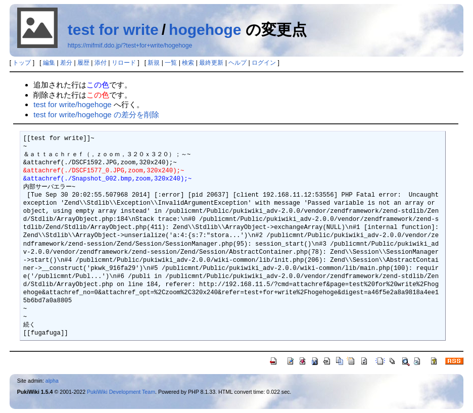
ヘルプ (237, 62)
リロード (124, 62)
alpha (52, 381)
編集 (49, 62)
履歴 (83, 62)
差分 (66, 62)
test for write (113, 29)
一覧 (171, 62)
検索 (188, 62)
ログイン (264, 62)
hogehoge (205, 29)
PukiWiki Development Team (121, 392)
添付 (100, 62)
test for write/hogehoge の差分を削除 (96, 114)
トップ (22, 62)
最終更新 (211, 62)
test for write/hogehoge (72, 104)
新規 (154, 62)
